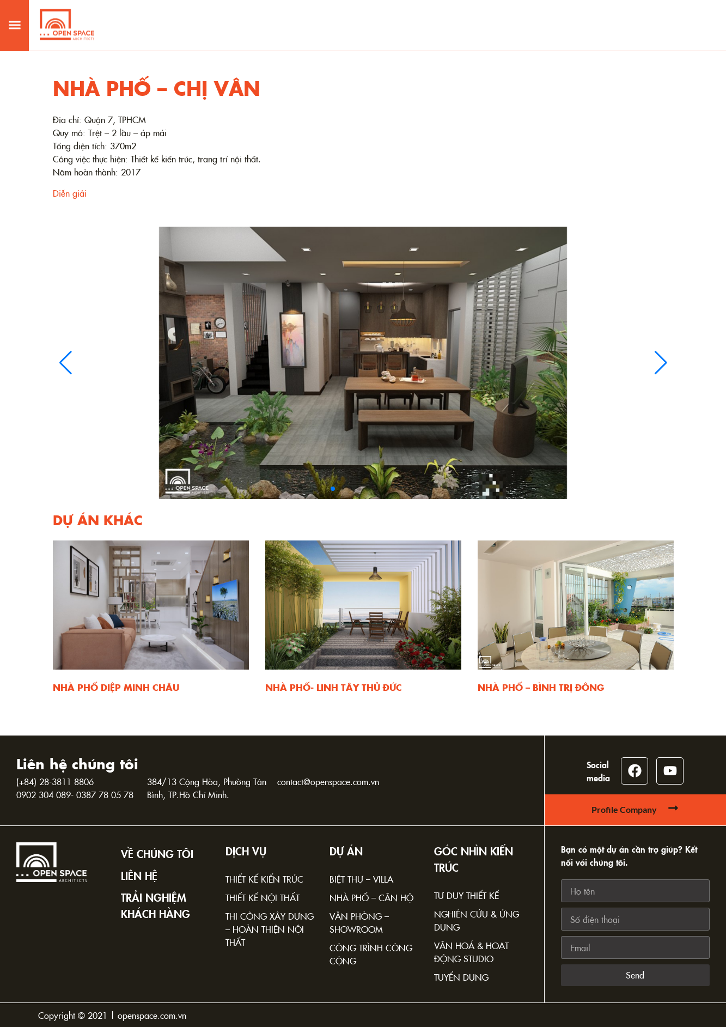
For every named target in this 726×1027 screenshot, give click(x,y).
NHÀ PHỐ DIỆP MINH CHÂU (116, 687)
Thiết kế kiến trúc (264, 879)
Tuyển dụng (461, 977)
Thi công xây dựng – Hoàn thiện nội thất (269, 929)
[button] (15, 15)
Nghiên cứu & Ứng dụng (476, 920)
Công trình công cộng (371, 954)
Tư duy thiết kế (466, 895)
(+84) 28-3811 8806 (55, 781)
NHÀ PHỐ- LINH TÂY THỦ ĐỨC (333, 687)
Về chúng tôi (157, 853)
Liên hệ (139, 875)
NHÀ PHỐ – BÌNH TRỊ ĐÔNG (541, 687)
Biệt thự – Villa (361, 879)
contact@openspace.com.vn (328, 781)
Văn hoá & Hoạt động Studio (471, 951)
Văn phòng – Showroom (359, 922)
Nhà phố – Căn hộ (371, 897)
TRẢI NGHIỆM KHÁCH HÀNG (155, 905)
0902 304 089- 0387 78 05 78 (74, 794)
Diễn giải (70, 193)
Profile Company (624, 809)
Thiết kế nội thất (262, 897)
